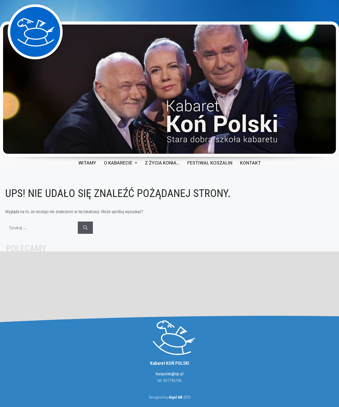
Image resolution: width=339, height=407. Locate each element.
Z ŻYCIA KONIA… (162, 163)
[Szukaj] (85, 228)
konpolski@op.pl (169, 373)
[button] (120, 163)
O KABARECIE (120, 163)
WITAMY (87, 163)
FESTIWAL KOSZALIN (209, 163)
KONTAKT (250, 163)
